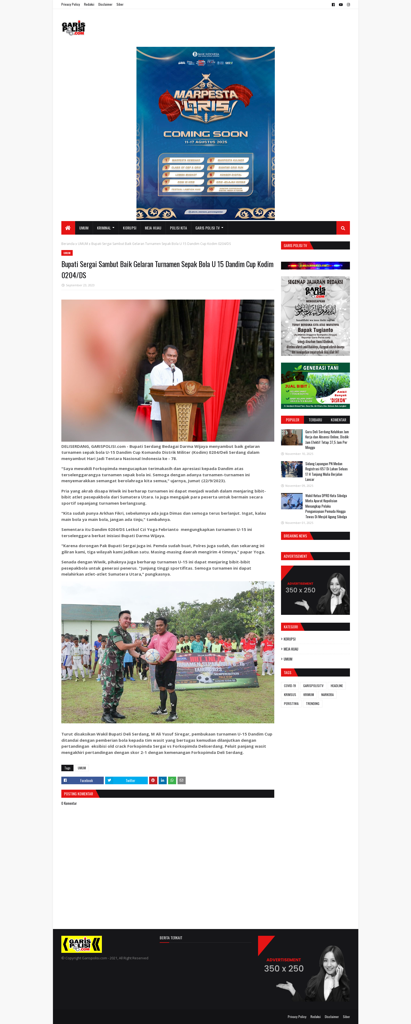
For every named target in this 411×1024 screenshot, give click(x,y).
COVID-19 (290, 685)
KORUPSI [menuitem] (129, 228)
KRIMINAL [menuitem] (104, 228)
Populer (292, 419)
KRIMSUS (290, 694)
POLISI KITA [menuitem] (178, 228)
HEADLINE (337, 685)
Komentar (338, 419)
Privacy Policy (70, 4)
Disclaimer (105, 4)
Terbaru (315, 419)
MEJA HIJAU (291, 649)
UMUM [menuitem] (84, 228)
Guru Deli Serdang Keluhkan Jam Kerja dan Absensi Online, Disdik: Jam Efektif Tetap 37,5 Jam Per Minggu (327, 439)
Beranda (68, 243)
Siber (119, 4)
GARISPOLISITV (313, 685)
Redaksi (89, 4)
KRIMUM (308, 694)
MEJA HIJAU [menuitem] (153, 228)
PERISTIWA (291, 703)
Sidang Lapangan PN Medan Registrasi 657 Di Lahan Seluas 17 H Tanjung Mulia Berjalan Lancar (326, 471)
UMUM (83, 243)
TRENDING (312, 703)
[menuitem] (68, 228)
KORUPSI (290, 639)
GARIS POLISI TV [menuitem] (207, 228)
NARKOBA (327, 694)
